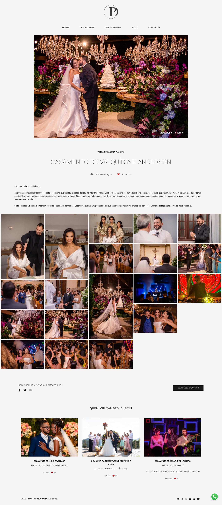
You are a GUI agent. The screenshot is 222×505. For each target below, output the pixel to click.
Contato (53, 499)
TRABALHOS (87, 27)
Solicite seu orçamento (188, 388)
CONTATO (154, 27)
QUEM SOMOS (113, 27)
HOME (66, 27)
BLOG (135, 27)
